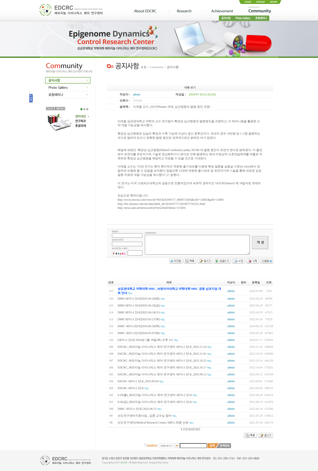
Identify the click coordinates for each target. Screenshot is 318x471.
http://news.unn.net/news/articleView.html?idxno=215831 (152, 208)
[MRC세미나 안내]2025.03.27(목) (139, 319)
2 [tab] (84, 109)
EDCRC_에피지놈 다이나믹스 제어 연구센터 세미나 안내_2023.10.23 (162, 360)
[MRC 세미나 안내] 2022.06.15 (137, 408)
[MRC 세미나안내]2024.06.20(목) (139, 326)
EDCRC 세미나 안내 (131, 388)
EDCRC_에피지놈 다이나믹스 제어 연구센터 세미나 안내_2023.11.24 (162, 347)
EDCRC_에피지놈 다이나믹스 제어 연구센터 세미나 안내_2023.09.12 (162, 374)
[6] (198, 429)
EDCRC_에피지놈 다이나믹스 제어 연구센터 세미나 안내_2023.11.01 (162, 353)
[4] (191, 429)
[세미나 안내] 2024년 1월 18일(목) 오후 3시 (145, 340)
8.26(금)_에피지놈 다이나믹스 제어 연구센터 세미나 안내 (155, 402)
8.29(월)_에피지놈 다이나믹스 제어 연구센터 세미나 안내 (155, 395)
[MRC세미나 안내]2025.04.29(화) (139, 298)
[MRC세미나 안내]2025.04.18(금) (139, 305)
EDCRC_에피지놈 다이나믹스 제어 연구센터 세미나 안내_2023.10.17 (162, 367)
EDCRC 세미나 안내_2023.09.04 (138, 381)
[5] (195, 429)
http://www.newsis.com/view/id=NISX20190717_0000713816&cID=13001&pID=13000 (170, 199)
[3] (188, 429)
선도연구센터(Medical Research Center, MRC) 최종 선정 (153, 422)
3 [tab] (87, 109)
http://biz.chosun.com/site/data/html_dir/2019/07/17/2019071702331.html (161, 204)
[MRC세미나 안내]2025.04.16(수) (139, 312)
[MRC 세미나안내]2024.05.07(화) (139, 333)
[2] (184, 429)
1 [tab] (81, 109)
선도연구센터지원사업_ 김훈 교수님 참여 (144, 415)
